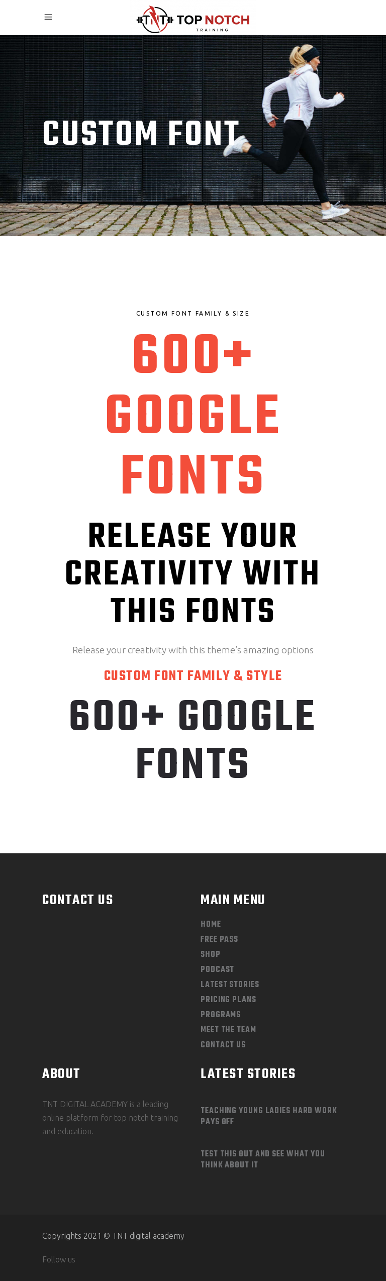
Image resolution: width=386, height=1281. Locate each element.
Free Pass (219, 939)
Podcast (217, 969)
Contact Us (223, 1045)
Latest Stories (230, 985)
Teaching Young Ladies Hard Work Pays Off (269, 1117)
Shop (211, 954)
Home (211, 924)
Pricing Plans (228, 1000)
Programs (221, 1015)
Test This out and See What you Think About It (263, 1160)
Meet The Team (228, 1030)
